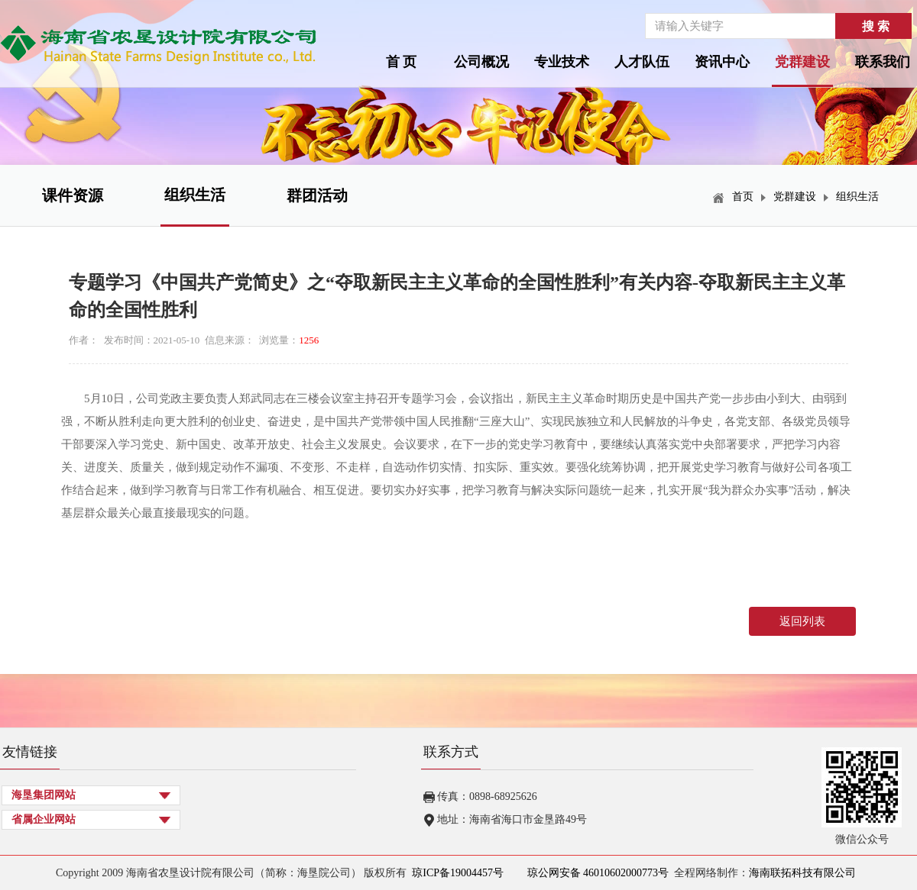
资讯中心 (722, 61)
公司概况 (481, 61)
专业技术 (561, 61)
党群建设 (802, 61)
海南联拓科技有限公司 (802, 873)
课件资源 (72, 195)
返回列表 (802, 621)
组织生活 (194, 194)
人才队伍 (641, 61)
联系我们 (882, 61)
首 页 (401, 61)
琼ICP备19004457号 (458, 873)
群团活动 (317, 195)
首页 (742, 196)
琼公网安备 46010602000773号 (596, 873)
